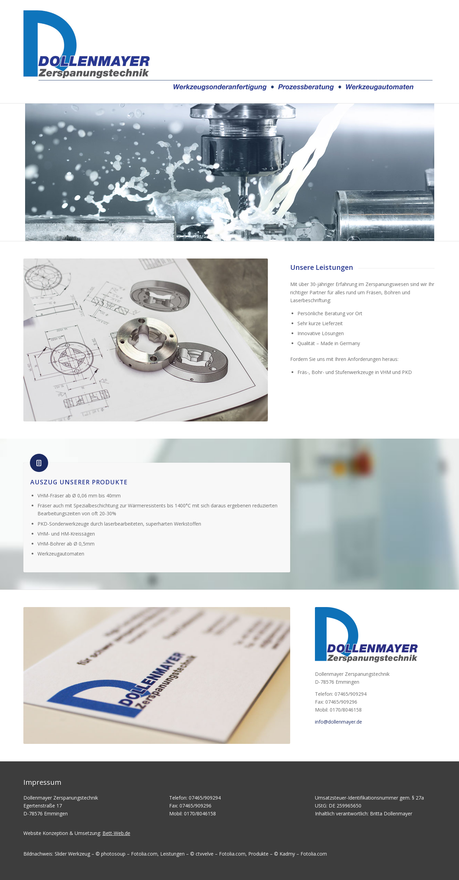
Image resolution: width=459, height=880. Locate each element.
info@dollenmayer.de (338, 721)
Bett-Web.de (116, 833)
